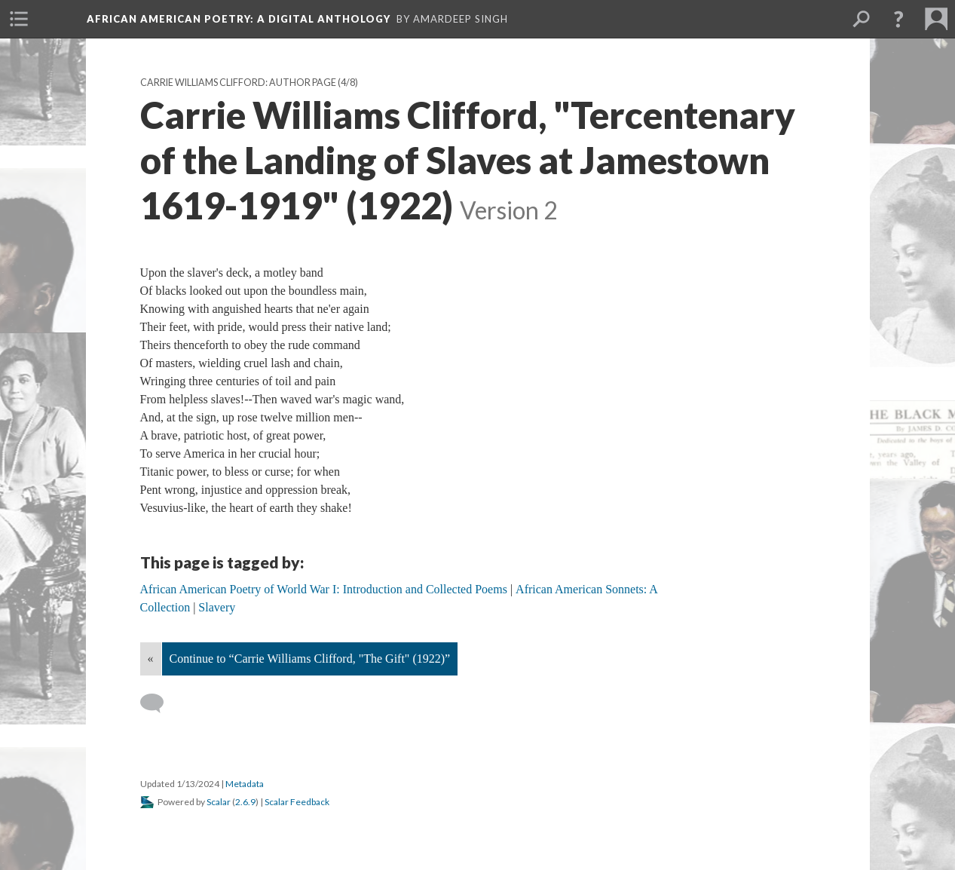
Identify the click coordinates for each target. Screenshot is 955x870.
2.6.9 (245, 801)
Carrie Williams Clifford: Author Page (238, 82)
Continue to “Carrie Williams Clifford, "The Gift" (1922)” (310, 658)
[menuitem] (19, 19)
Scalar (219, 801)
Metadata (244, 783)
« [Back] (151, 658)
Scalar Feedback (297, 801)
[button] (898, 19)
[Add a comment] (158, 703)
